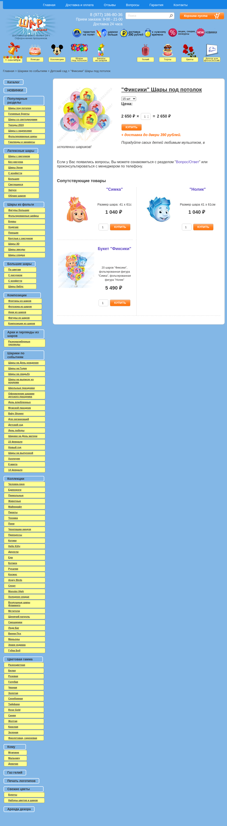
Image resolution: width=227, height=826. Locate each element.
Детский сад (58, 71)
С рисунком (15, 275)
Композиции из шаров (21, 323)
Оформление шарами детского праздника (21, 395)
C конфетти (15, 173)
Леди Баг (13, 627)
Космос (12, 574)
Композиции (17, 295)
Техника (13, 518)
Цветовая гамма (20, 659)
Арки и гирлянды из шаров (23, 334)
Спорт (12, 585)
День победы (16, 430)
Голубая (13, 681)
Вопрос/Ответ (187, 162)
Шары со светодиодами (22, 119)
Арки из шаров (17, 312)
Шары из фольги (20, 204)
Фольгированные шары (22, 136)
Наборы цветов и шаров (23, 800)
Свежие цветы (18, 789)
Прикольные (16, 495)
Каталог (13, 82)
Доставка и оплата (80, 5)
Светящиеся (15, 184)
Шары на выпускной (20, 453)
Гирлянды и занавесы (21, 142)
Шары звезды (16, 249)
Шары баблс (15, 286)
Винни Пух (14, 633)
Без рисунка (15, 161)
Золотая (13, 693)
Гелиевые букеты (19, 113)
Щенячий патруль (19, 616)
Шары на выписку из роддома (21, 381)
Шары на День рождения (23, 362)
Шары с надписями (20, 130)
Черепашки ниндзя (19, 529)
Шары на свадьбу (19, 374)
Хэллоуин (14, 458)
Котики (12, 540)
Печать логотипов (21, 781)
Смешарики (15, 622)
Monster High (16, 591)
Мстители (14, 611)
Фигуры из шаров (19, 317)
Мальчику (14, 758)
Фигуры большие (18, 210)
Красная (13, 726)
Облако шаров (17, 195)
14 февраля (15, 470)
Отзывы (110, 5)
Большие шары (19, 264)
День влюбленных (19, 402)
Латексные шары (20, 151)
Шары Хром (15, 167)
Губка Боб (14, 650)
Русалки (13, 568)
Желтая (12, 721)
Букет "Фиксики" (114, 248)
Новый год (14, 447)
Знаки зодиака (17, 644)
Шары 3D (13, 243)
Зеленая (13, 732)
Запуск (12, 190)
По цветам (14, 269)
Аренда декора (19, 809)
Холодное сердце (18, 596)
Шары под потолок (19, 108)
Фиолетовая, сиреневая (22, 738)
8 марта (13, 464)
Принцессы (15, 535)
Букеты (12, 794)
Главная (49, 5)
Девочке (13, 763)
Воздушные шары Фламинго (19, 604)
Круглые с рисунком (20, 238)
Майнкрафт (15, 506)
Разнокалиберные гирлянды (19, 343)
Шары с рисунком (19, 156)
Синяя (12, 715)
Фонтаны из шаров (19, 300)
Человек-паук (16, 484)
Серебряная (15, 698)
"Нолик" (198, 189)
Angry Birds (15, 580)
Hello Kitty (14, 546)
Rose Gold (14, 709)
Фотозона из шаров (20, 306)
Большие (13, 178)
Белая (12, 670)
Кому (11, 747)
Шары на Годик (17, 368)
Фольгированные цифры (23, 215)
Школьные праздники (21, 388)
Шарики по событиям (32, 71)
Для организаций (18, 419)
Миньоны (14, 639)
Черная (12, 687)
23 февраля (15, 441)
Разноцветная (16, 665)
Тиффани (14, 704)
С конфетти (15, 280)
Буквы (12, 221)
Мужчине (13, 752)
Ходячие (13, 227)
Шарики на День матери (22, 436)
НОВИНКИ (15, 90)
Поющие (13, 232)
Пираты (13, 512)
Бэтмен (12, 563)
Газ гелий (14, 772)
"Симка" (114, 189)
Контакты (181, 5)
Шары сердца (16, 255)
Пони (11, 523)
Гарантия (156, 5)
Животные (14, 501)
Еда (10, 557)
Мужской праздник (19, 407)
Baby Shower (16, 413)
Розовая (13, 676)
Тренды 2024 (16, 125)
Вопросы (132, 5)
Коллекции (15, 478)
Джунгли (13, 551)
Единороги (14, 489)
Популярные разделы (17, 100)
